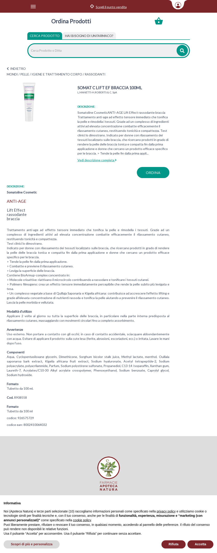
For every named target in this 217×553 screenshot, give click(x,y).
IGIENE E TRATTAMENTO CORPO (57, 74)
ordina (153, 172)
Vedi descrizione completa (97, 160)
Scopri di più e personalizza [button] (31, 544)
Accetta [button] (200, 544)
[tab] (89, 35)
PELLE (24, 74)
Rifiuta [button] (174, 544)
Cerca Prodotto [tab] (45, 36)
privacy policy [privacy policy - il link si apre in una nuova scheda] (166, 511)
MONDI (12, 74)
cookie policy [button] (82, 520)
